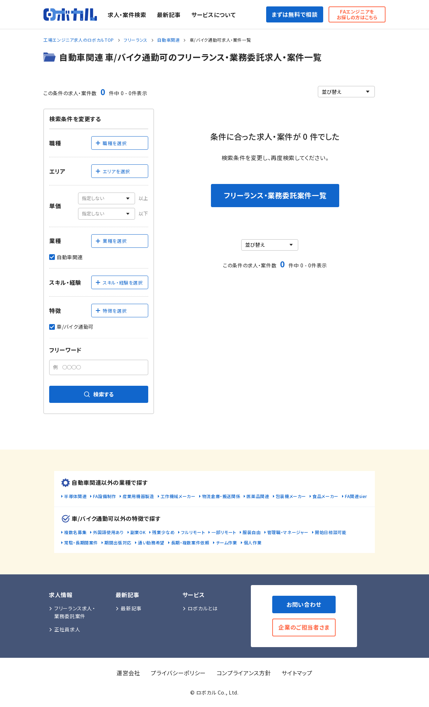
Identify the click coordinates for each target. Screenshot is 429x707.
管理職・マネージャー (288, 532)
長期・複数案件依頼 (190, 542)
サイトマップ (296, 672)
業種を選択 (110, 240)
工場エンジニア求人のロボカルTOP (78, 40)
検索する (99, 394)
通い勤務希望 (151, 542)
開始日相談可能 (330, 532)
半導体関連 (75, 496)
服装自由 (252, 532)
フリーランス (136, 40)
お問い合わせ (303, 604)
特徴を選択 (110, 310)
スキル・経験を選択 (119, 282)
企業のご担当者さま (304, 627)
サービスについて (213, 14)
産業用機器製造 (138, 496)
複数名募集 (75, 532)
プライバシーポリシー (178, 672)
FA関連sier (356, 496)
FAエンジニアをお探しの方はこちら (357, 14)
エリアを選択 (112, 171)
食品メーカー (325, 496)
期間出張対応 (117, 542)
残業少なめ (163, 532)
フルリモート (193, 532)
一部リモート (223, 532)
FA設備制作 (104, 496)
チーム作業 (226, 542)
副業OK (138, 532)
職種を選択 (110, 143)
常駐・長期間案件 (81, 542)
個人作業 (253, 542)
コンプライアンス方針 (244, 672)
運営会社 (128, 672)
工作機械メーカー (178, 496)
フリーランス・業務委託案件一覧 (275, 195)
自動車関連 (168, 40)
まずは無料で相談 (294, 14)
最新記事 (169, 14)
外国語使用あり (108, 532)
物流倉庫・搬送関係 (221, 496)
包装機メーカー (291, 496)
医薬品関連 (258, 496)
